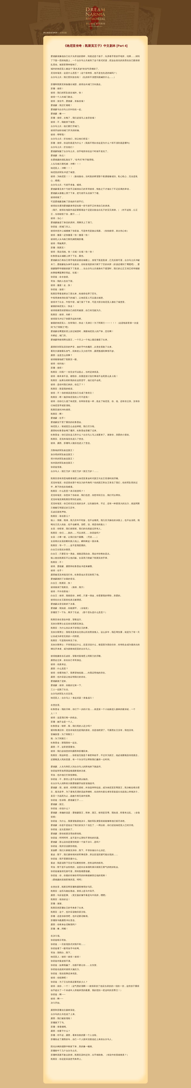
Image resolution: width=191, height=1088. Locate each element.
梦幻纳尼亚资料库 (50, 33)
